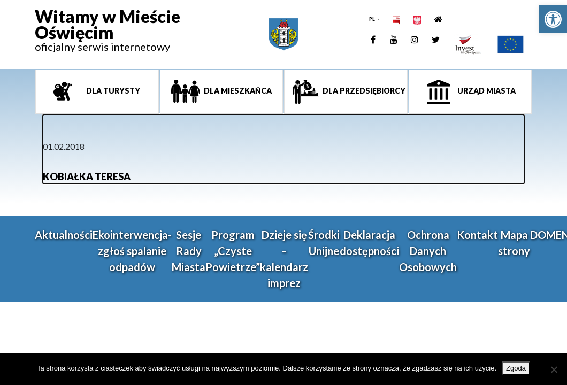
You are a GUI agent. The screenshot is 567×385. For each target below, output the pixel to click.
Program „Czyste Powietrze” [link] (232, 250)
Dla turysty (112, 90)
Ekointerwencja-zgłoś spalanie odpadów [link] (132, 250)
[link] (553, 19)
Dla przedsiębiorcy (363, 90)
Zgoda (516, 368)
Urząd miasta (486, 90)
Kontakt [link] (477, 234)
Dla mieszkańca (237, 90)
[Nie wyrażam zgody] (553, 369)
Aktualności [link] (64, 234)
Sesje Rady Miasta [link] (188, 250)
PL (372, 19)
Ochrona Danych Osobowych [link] (428, 250)
